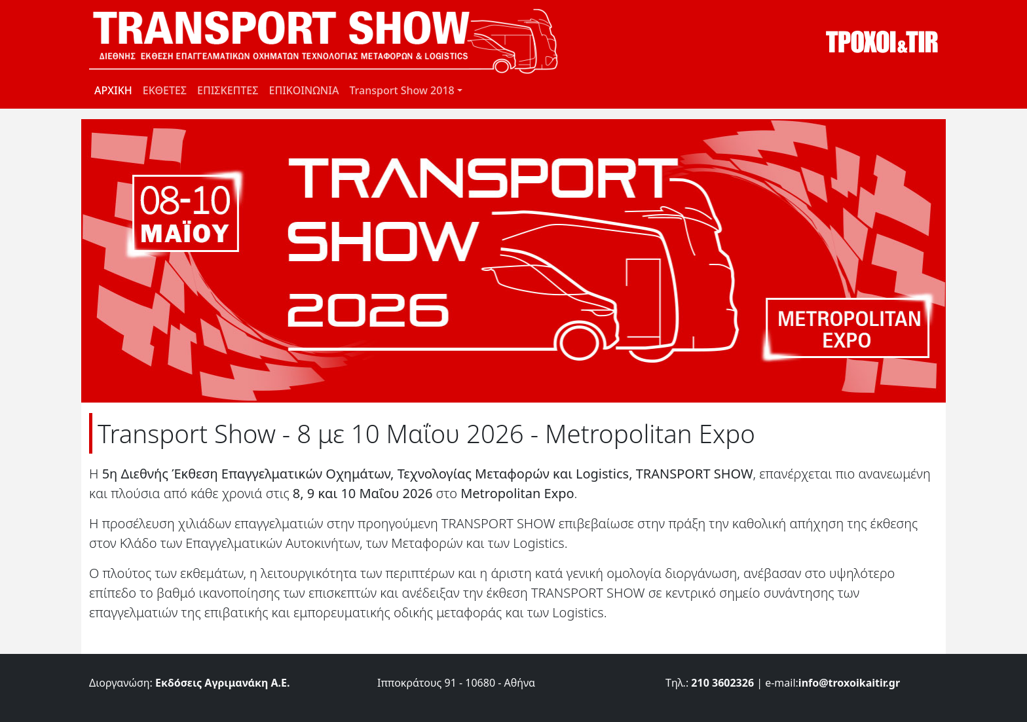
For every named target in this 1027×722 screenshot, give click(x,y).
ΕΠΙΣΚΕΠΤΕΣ (227, 90)
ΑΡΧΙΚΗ (113, 90)
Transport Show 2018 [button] (401, 90)
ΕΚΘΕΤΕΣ (165, 90)
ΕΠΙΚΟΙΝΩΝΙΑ (304, 90)
